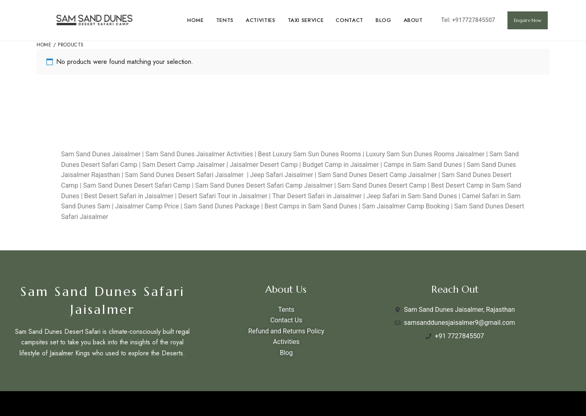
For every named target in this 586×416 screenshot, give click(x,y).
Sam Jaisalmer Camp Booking (406, 206)
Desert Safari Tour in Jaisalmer (222, 196)
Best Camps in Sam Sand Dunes (310, 206)
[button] (527, 20)
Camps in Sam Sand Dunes (423, 165)
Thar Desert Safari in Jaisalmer (317, 196)
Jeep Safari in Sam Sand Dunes (412, 196)
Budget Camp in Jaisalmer (340, 165)
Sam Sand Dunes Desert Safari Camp (136, 185)
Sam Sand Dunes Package (221, 206)
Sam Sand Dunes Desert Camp (381, 185)
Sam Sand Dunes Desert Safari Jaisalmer (184, 175)
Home (44, 44)
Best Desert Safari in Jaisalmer (128, 196)
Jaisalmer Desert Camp (263, 165)
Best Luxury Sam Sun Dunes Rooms (309, 154)
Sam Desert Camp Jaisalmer (183, 165)
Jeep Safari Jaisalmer (281, 175)
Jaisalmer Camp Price (147, 206)
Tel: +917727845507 (468, 20)
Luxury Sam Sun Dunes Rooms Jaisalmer (425, 154)
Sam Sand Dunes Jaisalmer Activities (199, 154)
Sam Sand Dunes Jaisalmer (100, 154)
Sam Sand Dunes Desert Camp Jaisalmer (377, 175)
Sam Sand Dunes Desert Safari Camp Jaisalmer (264, 185)
